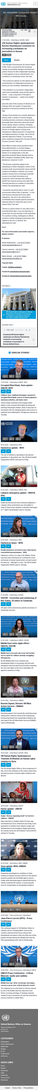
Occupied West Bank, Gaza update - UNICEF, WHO (17, 386)
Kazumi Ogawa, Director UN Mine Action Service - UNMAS (16, 704)
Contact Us (4, 1075)
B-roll (3, 1051)
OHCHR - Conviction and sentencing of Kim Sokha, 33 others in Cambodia (19, 599)
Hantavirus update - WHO (12, 448)
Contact (7, 1088)
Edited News (5, 1042)
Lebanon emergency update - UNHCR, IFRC (18, 494)
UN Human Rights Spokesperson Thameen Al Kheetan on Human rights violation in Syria (18, 759)
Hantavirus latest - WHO (12, 543)
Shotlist (17, 60)
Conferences (5, 1053)
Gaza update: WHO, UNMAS (13, 866)
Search (3, 1068)
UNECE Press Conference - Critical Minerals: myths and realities (17, 974)
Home (3, 1066)
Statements (4, 1046)
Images (3, 1049)
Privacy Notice (28, 1088)
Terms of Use (5, 1077)
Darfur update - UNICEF (11, 809)
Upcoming (4, 1070)
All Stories (4, 1056)
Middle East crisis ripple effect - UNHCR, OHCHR (15, 644)
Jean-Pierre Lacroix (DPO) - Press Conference (16, 919)
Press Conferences (7, 1044)
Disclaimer (4, 1080)
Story (6, 60)
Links (2, 1073)
